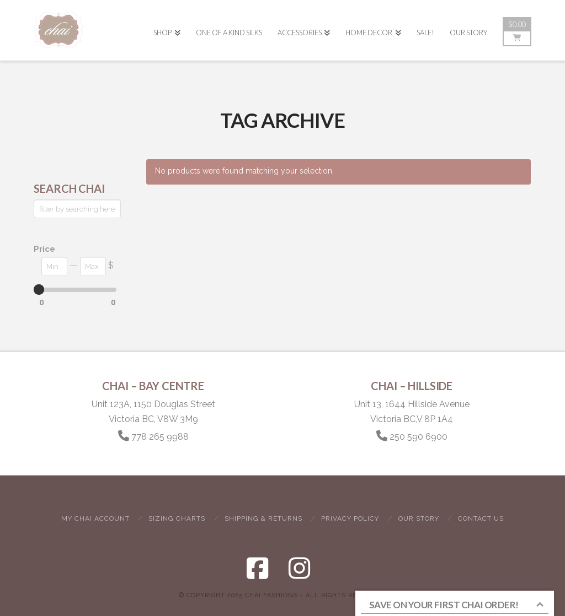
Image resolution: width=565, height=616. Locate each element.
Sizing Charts (176, 518)
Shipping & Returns (263, 518)
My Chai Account (95, 518)
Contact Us (481, 518)
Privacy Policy (350, 518)
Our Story (418, 518)
